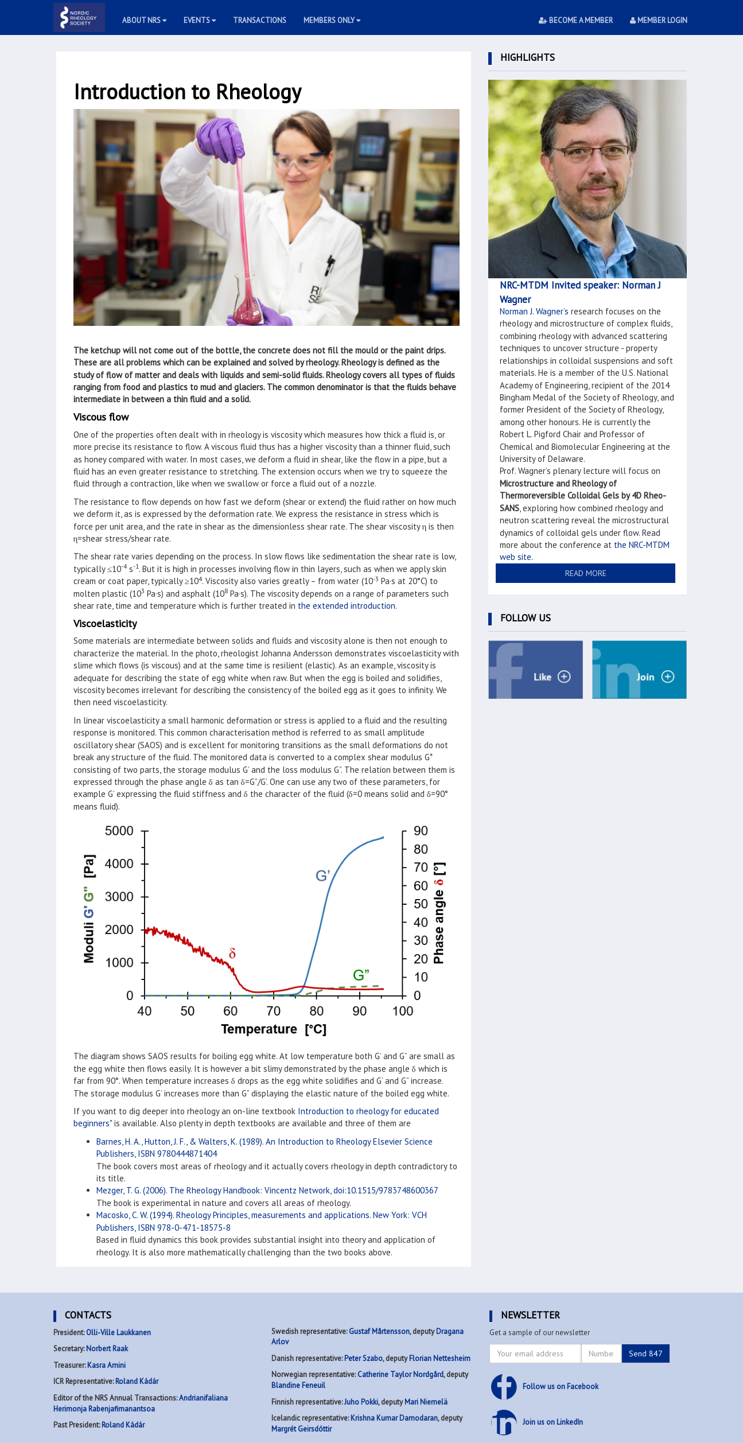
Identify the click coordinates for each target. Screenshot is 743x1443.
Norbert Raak (107, 1348)
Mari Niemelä (426, 1402)
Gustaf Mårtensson (379, 1331)
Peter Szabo (363, 1358)
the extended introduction (346, 605)
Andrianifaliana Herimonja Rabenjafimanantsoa (140, 1403)
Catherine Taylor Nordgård (400, 1374)
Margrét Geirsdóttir (301, 1429)
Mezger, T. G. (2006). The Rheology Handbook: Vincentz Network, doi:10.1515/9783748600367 (267, 1190)
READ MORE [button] (585, 573)
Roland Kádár (136, 1381)
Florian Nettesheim (439, 1358)
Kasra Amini (106, 1365)
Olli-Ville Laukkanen (118, 1332)
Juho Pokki (361, 1402)
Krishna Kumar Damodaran (394, 1418)
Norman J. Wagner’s (534, 311)
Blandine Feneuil (298, 1385)
